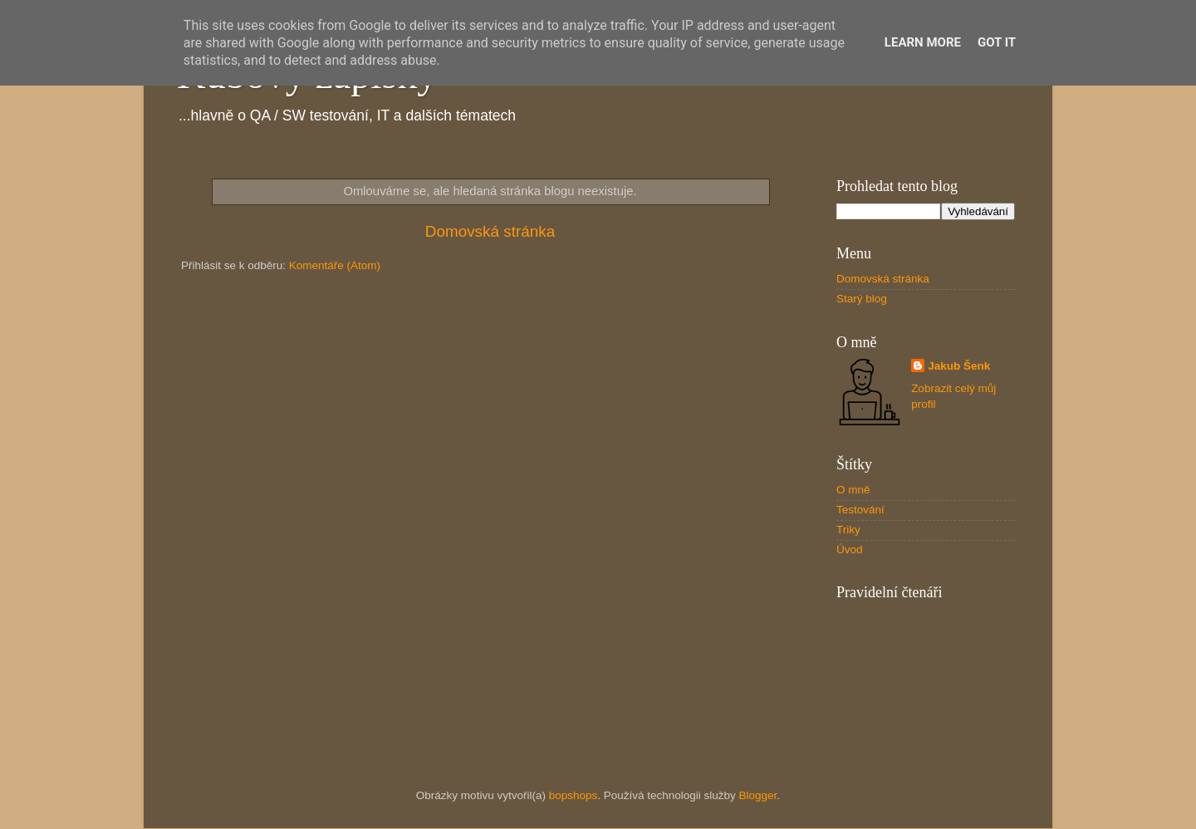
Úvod (849, 549)
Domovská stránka (490, 231)
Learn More (923, 42)
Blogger (758, 795)
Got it (997, 42)
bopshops (573, 795)
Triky (848, 529)
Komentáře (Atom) (334, 265)
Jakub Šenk (959, 366)
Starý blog (861, 298)
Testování (860, 509)
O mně (853, 489)
